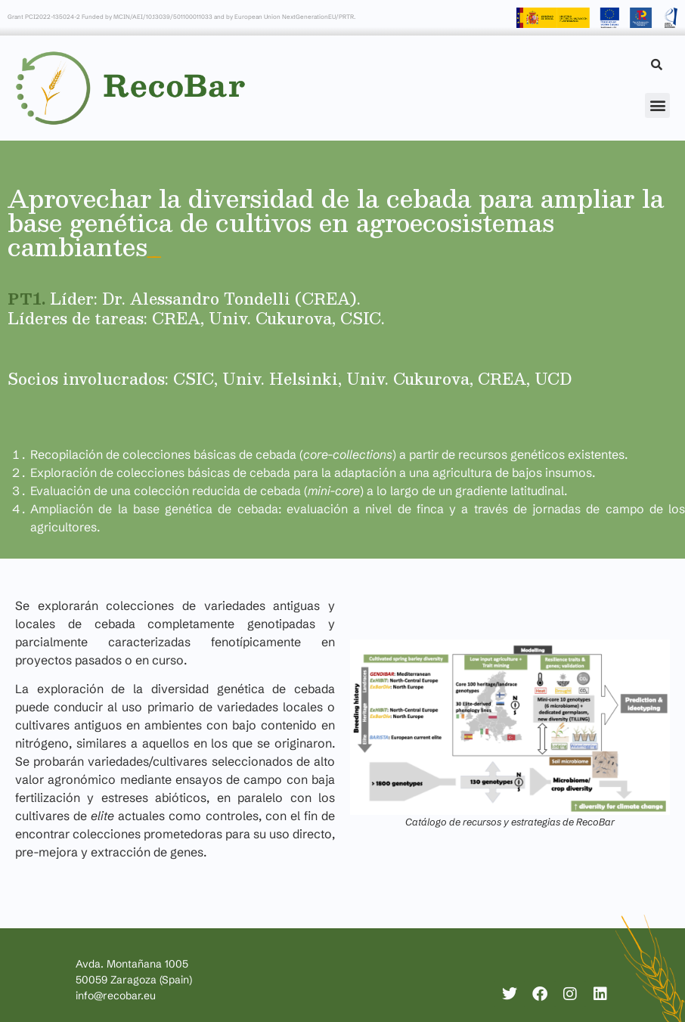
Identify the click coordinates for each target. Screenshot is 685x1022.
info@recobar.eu (116, 995)
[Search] (656, 64)
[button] (657, 105)
